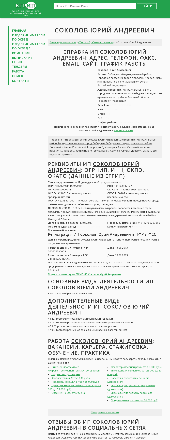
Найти (147, 6)
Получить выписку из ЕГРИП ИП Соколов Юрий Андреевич (84, 274)
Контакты (20, 81)
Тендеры (19, 67)
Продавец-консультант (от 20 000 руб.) (134, 400)
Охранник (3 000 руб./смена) (68, 392)
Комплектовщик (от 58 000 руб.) (70, 378)
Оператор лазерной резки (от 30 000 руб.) (136, 367)
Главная (19, 30)
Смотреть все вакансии (105, 412)
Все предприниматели (62, 42)
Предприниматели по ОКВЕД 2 (28, 46)
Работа (18, 71)
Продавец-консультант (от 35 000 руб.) (75, 381)
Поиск (17, 76)
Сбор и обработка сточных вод (96, 42)
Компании (21, 53)
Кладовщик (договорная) (66, 374)
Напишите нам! (123, 130)
